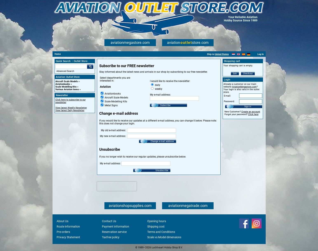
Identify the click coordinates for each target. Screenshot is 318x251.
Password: (229, 101)
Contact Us (109, 221)
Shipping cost (156, 226)
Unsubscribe (161, 170)
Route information (68, 226)
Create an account (250, 111)
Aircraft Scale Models (66, 81)
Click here (253, 114)
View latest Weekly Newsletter (71, 107)
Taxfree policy (110, 237)
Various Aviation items (67, 89)
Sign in (247, 106)
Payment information (115, 226)
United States (222, 54)
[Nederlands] (233, 54)
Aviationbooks (62, 84)
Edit (235, 73)
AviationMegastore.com (244, 86)
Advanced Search (65, 71)
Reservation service (114, 231)
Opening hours (156, 221)
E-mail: (227, 96)
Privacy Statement (68, 237)
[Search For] (71, 66)
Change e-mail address (162, 141)
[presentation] (117, 186)
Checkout (248, 73)
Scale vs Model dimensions (164, 237)
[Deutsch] (248, 54)
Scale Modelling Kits (66, 86)
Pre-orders (63, 231)
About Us (62, 221)
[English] (238, 54)
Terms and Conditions (161, 231)
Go (90, 66)
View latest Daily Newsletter (69, 110)
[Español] (243, 54)
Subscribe (165, 105)
